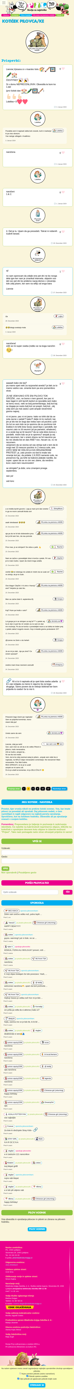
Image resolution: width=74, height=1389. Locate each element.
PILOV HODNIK (37, 1229)
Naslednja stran (59, 789)
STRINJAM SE (37, 1385)
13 (48, 789)
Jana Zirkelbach (11, 1265)
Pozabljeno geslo (27, 872)
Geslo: (4, 857)
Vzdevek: (5, 848)
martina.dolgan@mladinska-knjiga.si (27, 1304)
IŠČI (68, 892)
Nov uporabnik (9, 872)
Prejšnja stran (14, 789)
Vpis (5, 869)
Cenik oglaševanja (19, 1307)
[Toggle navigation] (4, 2)
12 (43, 789)
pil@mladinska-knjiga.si (22, 1258)
